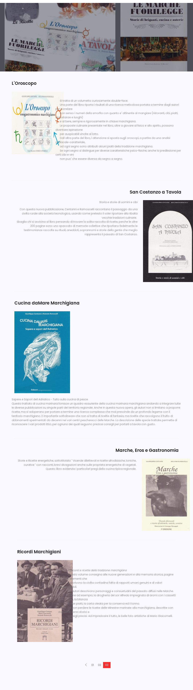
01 (92, 665)
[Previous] (85, 665)
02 (99, 665)
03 (106, 665)
